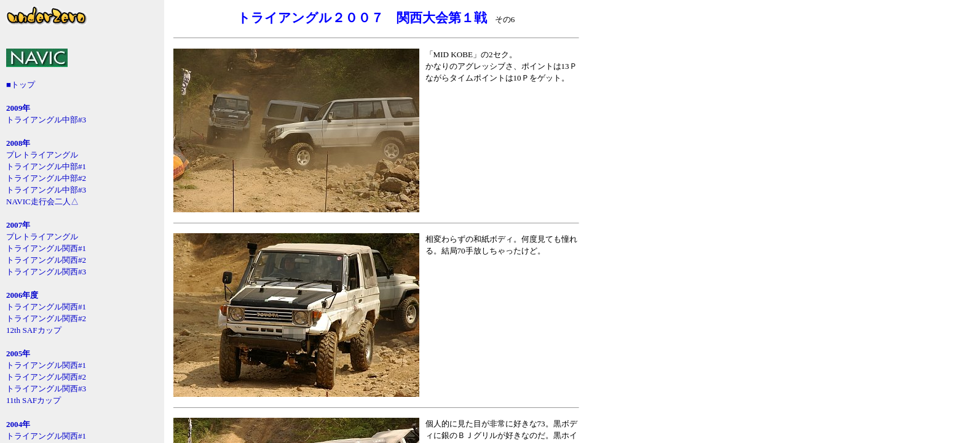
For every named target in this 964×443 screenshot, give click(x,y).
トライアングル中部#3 (46, 119)
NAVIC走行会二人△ (42, 201)
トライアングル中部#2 (46, 178)
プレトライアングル (42, 154)
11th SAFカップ (33, 400)
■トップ (20, 84)
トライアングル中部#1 (46, 166)
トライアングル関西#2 (46, 260)
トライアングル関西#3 (46, 271)
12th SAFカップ (33, 330)
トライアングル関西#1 (46, 248)
